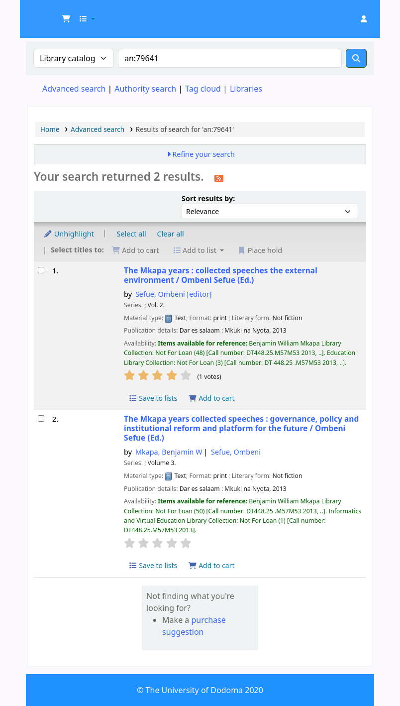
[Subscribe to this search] (219, 177)
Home (50, 129)
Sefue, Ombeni (173, 294)
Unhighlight (68, 233)
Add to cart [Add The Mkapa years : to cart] (211, 398)
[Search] (356, 58)
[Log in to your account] (363, 18)
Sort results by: (208, 198)
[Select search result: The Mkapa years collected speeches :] (41, 418)
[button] (66, 18)
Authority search (145, 88)
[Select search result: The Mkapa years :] (41, 270)
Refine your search (203, 154)
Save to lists (152, 398)
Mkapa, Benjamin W (168, 452)
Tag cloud (203, 88)
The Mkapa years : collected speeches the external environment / (220, 275)
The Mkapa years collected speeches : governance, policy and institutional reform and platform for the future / (241, 428)
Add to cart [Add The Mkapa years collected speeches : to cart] (211, 565)
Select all (131, 233)
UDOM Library (53, 14)
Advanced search (73, 88)
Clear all (170, 233)
